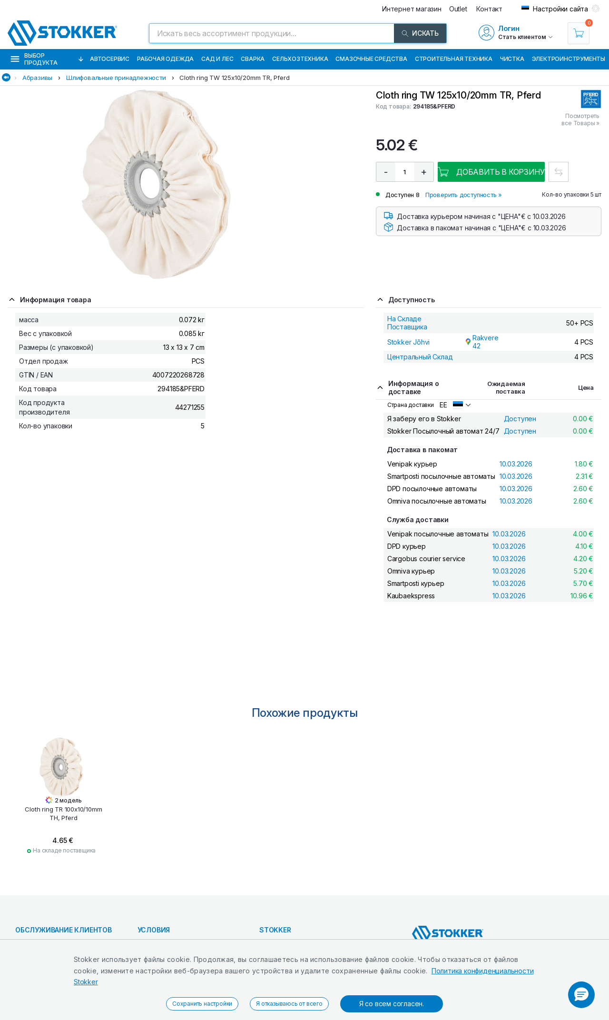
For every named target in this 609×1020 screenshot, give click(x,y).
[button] (581, 994)
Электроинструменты (568, 58)
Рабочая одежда (165, 58)
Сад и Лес (217, 58)
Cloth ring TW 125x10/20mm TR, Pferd (234, 77)
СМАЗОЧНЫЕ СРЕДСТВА (371, 58)
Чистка (512, 58)
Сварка (253, 58)
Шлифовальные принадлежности (116, 77)
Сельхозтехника (300, 58)
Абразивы (37, 77)
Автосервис (109, 58)
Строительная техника (453, 58)
